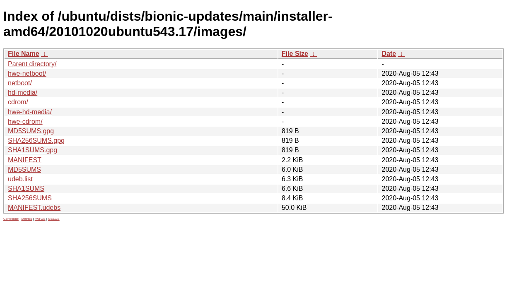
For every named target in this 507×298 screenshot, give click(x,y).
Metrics (26, 219)
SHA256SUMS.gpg (36, 140)
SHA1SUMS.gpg (32, 150)
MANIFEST (24, 159)
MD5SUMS (24, 169)
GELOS (54, 219)
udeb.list (20, 179)
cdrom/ (18, 102)
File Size (295, 53)
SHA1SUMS (26, 188)
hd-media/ (22, 92)
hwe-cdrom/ (25, 121)
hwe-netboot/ (27, 73)
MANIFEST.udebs (34, 207)
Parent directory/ (32, 63)
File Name (23, 53)
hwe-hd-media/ (30, 111)
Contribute (11, 219)
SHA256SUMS (30, 198)
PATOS (40, 219)
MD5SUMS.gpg (31, 131)
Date (388, 53)
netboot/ (20, 83)
